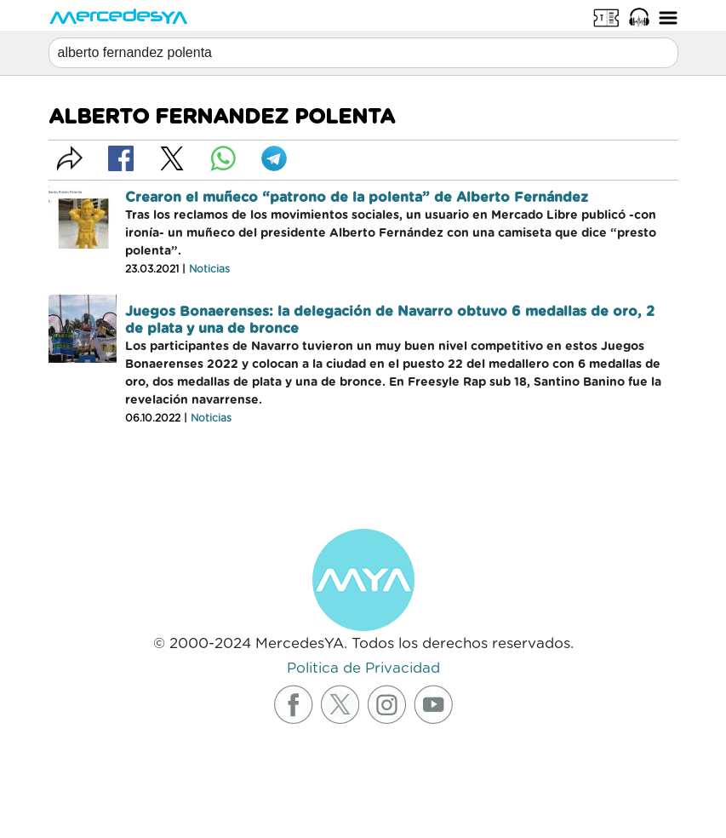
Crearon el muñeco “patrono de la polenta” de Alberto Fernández (356, 197)
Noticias (209, 269)
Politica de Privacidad (363, 668)
